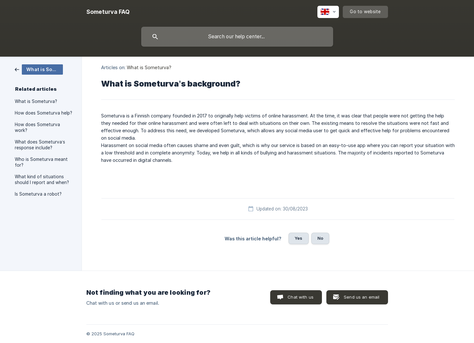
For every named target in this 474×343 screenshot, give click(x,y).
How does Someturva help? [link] (43, 113)
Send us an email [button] (361, 297)
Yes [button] (298, 238)
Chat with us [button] (301, 297)
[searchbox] (237, 37)
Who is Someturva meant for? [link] (41, 162)
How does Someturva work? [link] (37, 127)
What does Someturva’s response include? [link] (40, 144)
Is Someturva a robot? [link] (38, 194)
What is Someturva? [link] (36, 101)
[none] (108, 12)
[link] (39, 69)
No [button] (320, 238)
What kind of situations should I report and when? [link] (42, 179)
